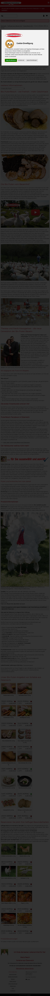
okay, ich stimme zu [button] (11, 60)
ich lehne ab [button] (21, 60)
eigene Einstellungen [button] (32, 60)
